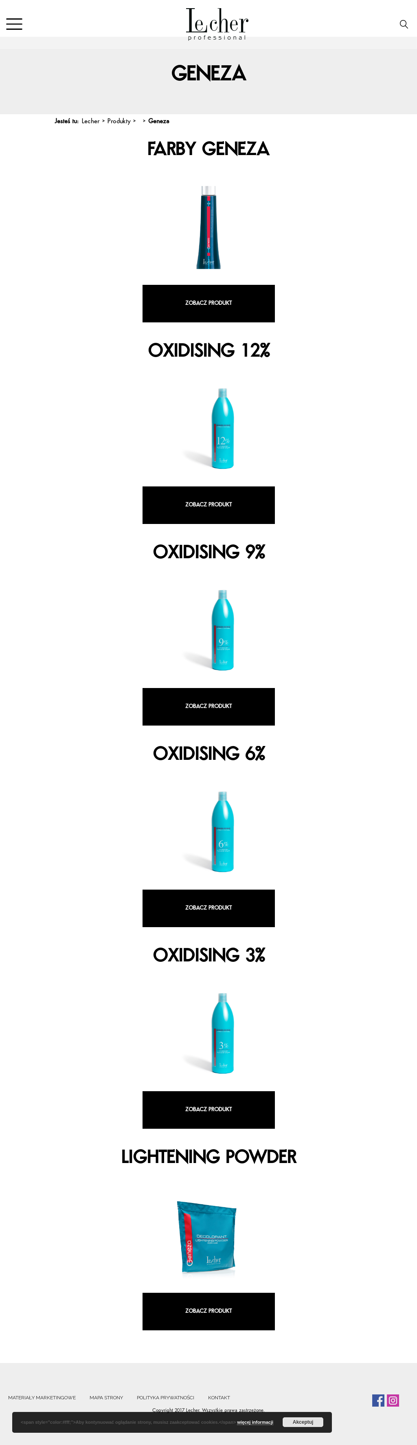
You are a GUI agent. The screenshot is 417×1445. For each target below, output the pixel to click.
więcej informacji (255, 1422)
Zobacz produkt (208, 303)
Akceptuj (303, 1422)
